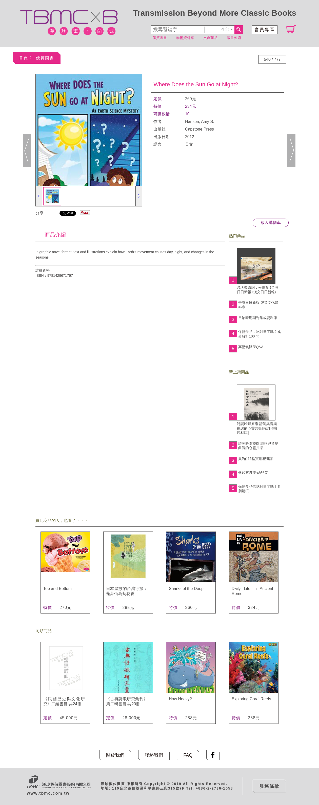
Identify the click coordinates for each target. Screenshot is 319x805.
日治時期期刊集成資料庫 (257, 318)
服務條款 (269, 786)
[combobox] (219, 29)
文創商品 (210, 38)
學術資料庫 (185, 38)
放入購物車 (271, 222)
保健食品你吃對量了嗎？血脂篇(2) (259, 488)
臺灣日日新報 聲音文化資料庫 (258, 305)
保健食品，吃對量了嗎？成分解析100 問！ (259, 334)
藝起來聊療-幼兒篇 (253, 473)
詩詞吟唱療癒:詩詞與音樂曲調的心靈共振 (258, 445)
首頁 (23, 58)
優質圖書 (160, 38)
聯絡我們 (154, 755)
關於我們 (115, 755)
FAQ (187, 755)
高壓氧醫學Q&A (251, 347)
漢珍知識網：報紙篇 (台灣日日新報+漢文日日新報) (257, 271)
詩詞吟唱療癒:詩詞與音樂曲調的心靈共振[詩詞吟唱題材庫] (257, 410)
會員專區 (264, 29)
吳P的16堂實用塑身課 (255, 459)
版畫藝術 (234, 38)
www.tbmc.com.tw (48, 793)
